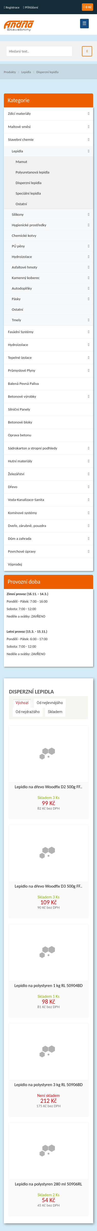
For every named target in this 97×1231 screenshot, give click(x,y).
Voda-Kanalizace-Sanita (50, 500)
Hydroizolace (52, 256)
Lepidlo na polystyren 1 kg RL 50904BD (48, 985)
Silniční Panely (19, 409)
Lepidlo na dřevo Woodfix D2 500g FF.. (48, 787)
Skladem (55, 712)
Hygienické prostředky (52, 224)
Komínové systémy (50, 513)
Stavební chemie (50, 140)
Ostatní (21, 204)
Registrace (12, 7)
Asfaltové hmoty (52, 266)
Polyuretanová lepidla (33, 172)
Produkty (10, 72)
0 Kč (87, 7)
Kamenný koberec (52, 277)
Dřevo (50, 487)
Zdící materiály (50, 114)
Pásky (52, 298)
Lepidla (26, 72)
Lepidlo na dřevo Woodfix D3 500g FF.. (48, 886)
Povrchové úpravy (50, 552)
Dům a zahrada (50, 539)
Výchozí (22, 703)
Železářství (50, 475)
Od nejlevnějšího (50, 703)
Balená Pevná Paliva (23, 383)
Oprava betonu (19, 435)
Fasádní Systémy (50, 333)
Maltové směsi (50, 127)
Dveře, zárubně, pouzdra (50, 526)
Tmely (52, 319)
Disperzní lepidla (47, 72)
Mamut (21, 161)
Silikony (52, 214)
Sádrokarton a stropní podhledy (50, 449)
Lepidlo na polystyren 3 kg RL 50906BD (48, 1084)
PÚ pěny (52, 245)
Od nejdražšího (28, 712)
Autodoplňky (52, 287)
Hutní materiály (50, 462)
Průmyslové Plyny (50, 371)
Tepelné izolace (50, 358)
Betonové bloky (20, 422)
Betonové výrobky (50, 397)
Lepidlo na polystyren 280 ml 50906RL (48, 1184)
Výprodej (15, 564)
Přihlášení (30, 7)
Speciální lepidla (28, 193)
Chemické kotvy (24, 235)
